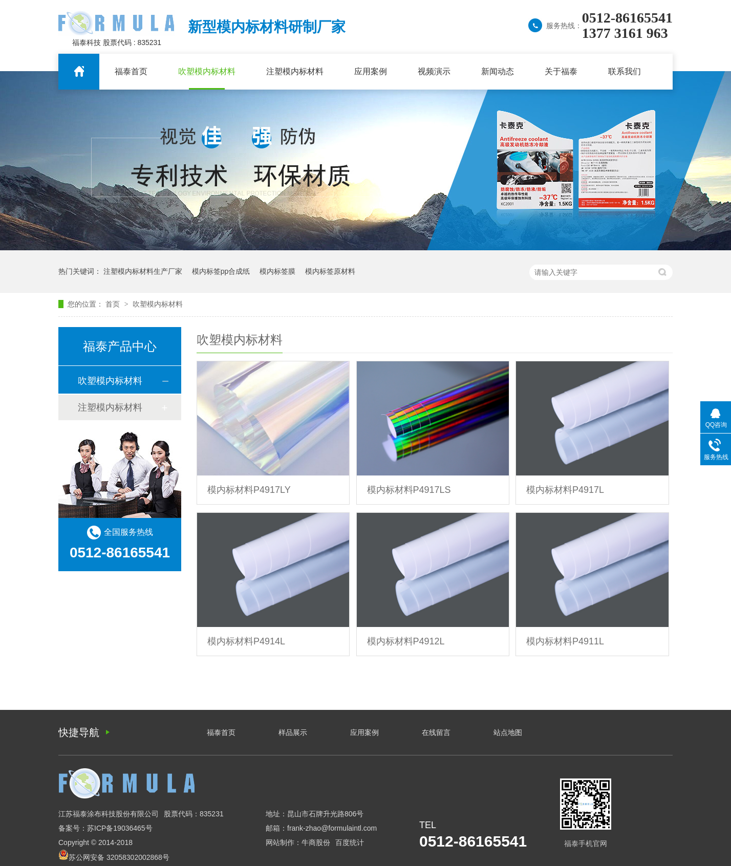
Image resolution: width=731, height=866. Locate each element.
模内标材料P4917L (565, 490)
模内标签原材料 (330, 271)
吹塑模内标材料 (206, 71)
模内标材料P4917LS (409, 490)
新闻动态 (497, 71)
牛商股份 (316, 842)
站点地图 (507, 732)
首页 (113, 304)
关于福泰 (561, 71)
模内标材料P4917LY (249, 490)
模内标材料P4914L (246, 641)
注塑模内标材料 (295, 71)
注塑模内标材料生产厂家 (142, 271)
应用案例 (370, 71)
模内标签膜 (277, 271)
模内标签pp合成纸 (221, 271)
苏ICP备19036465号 (120, 828)
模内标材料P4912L (406, 641)
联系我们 (624, 71)
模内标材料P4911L (565, 641)
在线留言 (436, 732)
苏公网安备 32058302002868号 (113, 857)
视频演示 (434, 71)
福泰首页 (131, 71)
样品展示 (292, 732)
